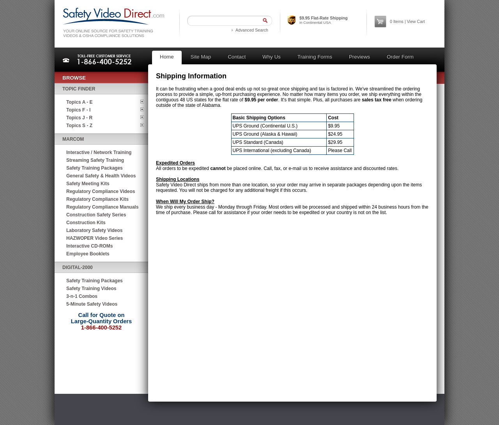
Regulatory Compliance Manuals (102, 207)
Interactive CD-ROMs (89, 246)
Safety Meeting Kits (88, 183)
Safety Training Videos (91, 288)
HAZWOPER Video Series (94, 238)
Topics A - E (79, 102)
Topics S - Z (79, 125)
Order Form (400, 57)
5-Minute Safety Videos (91, 304)
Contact (237, 57)
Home (167, 57)
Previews (359, 57)
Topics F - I (78, 110)
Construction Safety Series (96, 215)
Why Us (271, 57)
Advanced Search (251, 30)
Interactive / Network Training (98, 152)
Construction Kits (86, 222)
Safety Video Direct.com (113, 22)
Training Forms (314, 57)
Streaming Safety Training (95, 160)
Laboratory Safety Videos (94, 230)
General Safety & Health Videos (101, 176)
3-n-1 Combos (81, 296)
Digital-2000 (77, 267)
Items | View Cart (407, 21)
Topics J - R (79, 117)
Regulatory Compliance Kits (97, 199)
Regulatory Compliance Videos (100, 191)
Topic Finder (78, 89)
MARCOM (73, 139)
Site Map (201, 57)
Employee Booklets (88, 254)
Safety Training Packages (94, 168)
